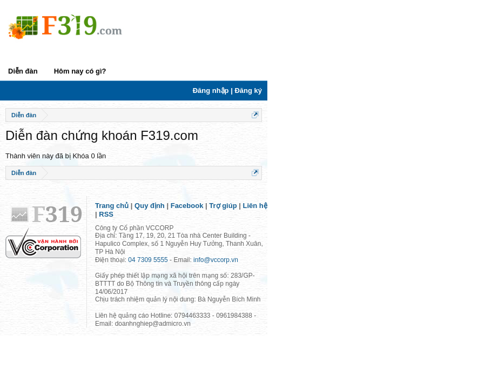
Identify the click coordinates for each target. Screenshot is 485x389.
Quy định (149, 206)
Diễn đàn (23, 71)
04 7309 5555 (147, 260)
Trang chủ (112, 206)
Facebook (187, 206)
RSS (106, 214)
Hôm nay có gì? (80, 71)
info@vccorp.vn (215, 260)
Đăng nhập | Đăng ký (227, 90)
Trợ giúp (223, 206)
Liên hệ (255, 206)
